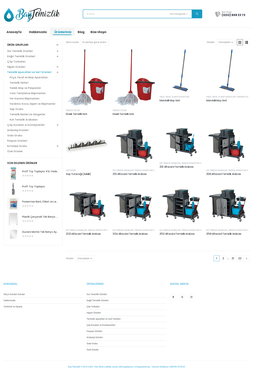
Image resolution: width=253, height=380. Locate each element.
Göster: (211, 42)
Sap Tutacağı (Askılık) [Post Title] (78, 174)
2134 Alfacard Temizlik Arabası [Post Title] (130, 234)
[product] (13, 173)
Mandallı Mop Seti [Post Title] (170, 100)
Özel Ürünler (15, 151)
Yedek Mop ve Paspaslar (25, 88)
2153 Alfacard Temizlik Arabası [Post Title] (177, 234)
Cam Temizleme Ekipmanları (28, 93)
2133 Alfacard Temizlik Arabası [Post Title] (83, 234)
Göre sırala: (72, 42)
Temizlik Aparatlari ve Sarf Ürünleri (152, 170)
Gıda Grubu (14, 135)
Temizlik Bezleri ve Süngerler (27, 114)
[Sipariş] (95, 42)
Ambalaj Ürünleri (17, 130)
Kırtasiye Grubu (17, 146)
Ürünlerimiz (63, 32)
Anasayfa (14, 32)
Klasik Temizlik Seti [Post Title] (76, 114)
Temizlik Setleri (73, 110)
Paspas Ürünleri (17, 140)
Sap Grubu (71, 170)
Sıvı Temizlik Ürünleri (20, 51)
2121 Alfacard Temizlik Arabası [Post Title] (176, 167)
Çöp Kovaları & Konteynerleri (26, 125)
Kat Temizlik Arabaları (123, 170)
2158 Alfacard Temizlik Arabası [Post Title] (223, 234)
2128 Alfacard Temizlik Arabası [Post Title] (223, 174)
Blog (81, 32)
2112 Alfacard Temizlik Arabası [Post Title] (130, 174)
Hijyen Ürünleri (16, 67)
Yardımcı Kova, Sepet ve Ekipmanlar (33, 104)
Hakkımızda (38, 32)
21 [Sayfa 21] (233, 258)
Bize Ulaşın (98, 32)
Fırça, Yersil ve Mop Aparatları (174, 97)
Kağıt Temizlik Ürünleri (21, 56)
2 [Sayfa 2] (223, 258)
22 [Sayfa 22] (239, 258)
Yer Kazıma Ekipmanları (25, 98)
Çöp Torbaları (16, 61)
